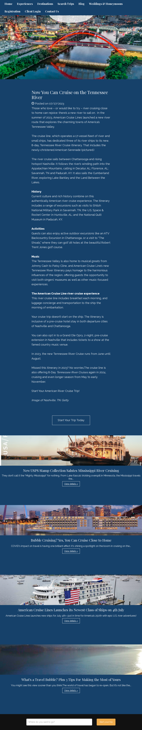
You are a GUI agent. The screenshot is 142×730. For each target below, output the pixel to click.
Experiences (25, 4)
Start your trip (106, 722)
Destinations (45, 4)
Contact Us (52, 11)
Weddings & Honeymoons (106, 4)
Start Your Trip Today (71, 420)
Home (8, 4)
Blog (82, 4)
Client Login (33, 11)
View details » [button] (71, 484)
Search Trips (66, 4)
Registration (12, 11)
